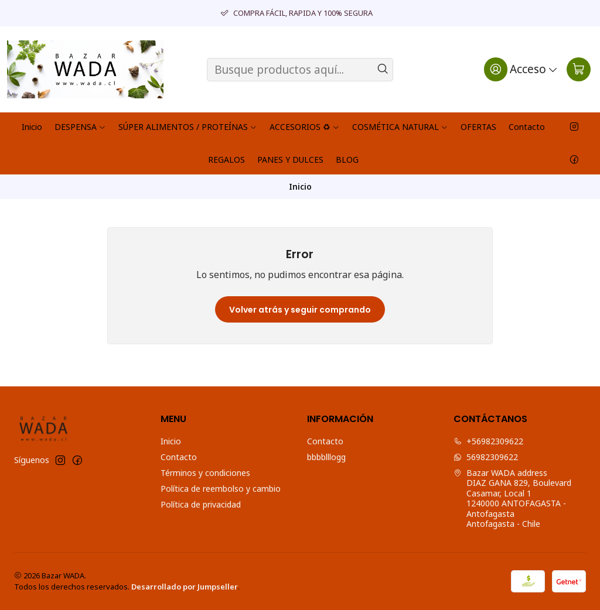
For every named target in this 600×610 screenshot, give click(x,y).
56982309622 (486, 456)
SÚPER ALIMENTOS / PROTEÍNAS (187, 126)
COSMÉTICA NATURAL (400, 126)
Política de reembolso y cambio (221, 488)
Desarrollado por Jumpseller (184, 586)
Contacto (527, 126)
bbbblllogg (326, 456)
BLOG (347, 159)
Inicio (32, 126)
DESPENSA (80, 126)
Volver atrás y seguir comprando (300, 310)
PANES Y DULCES (290, 159)
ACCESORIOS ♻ (305, 126)
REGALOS (226, 159)
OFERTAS (478, 126)
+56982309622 (488, 441)
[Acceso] (521, 69)
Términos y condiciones (205, 472)
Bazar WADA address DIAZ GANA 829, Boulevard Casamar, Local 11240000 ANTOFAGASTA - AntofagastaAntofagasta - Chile (512, 498)
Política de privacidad (201, 504)
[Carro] (578, 69)
